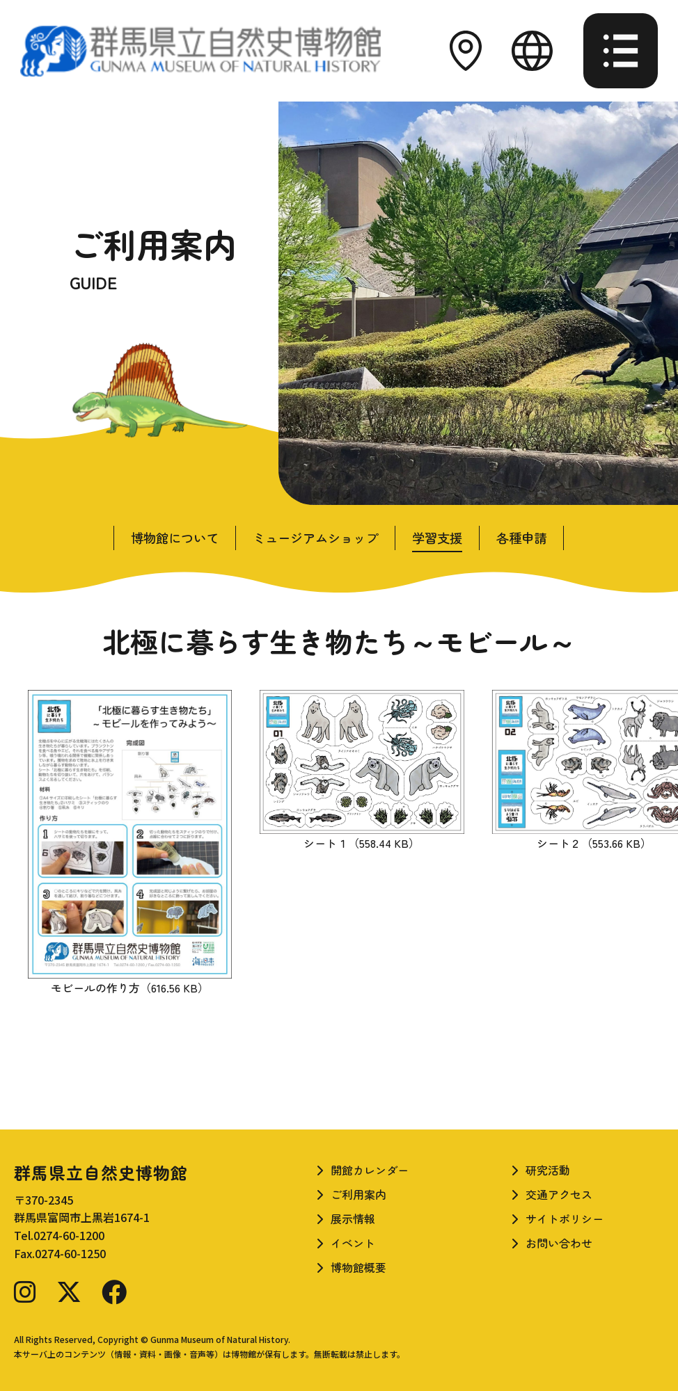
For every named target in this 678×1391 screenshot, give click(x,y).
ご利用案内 (358, 1194)
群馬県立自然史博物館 (101, 1172)
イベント (353, 1243)
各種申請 (521, 537)
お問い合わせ (559, 1243)
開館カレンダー (370, 1169)
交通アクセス (559, 1194)
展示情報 (353, 1218)
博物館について (175, 537)
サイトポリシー (565, 1218)
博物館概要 (358, 1267)
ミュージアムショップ (315, 537)
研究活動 (548, 1169)
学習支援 (437, 537)
